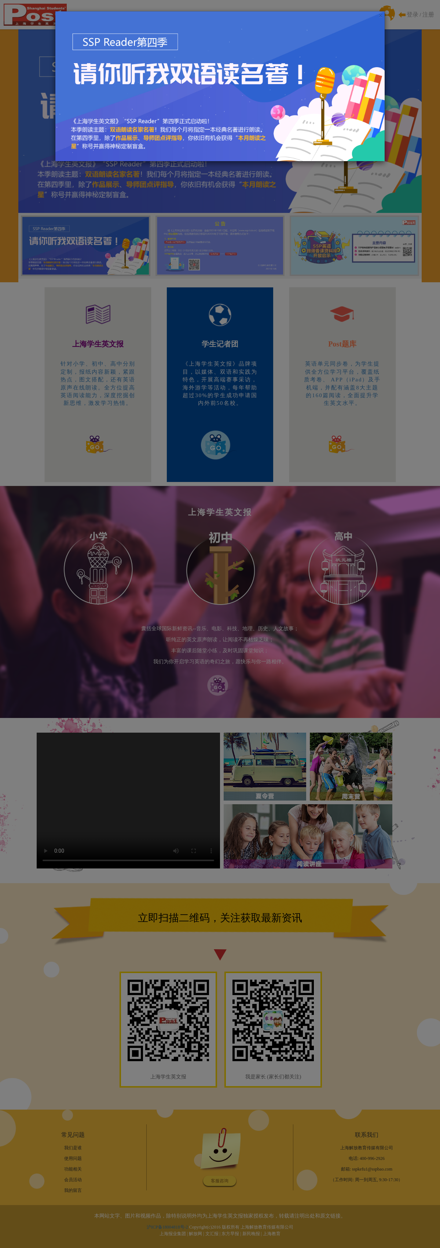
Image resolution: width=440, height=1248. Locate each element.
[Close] (380, 16)
